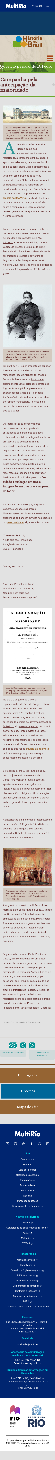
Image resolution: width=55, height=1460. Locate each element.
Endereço (27, 1317)
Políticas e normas (27, 1275)
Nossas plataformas (27, 1216)
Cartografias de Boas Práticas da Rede (27, 1227)
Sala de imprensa (27, 1169)
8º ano (13, 1022)
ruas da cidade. (15, 522)
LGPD (27, 1301)
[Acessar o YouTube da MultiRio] (7, 1143)
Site (27, 1153)
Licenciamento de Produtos (27, 1206)
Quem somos (27, 1159)
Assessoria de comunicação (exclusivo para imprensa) (27, 1353)
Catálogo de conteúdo (27, 1175)
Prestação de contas (27, 1280)
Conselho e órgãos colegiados (27, 1270)
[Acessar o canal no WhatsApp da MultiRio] (39, 1143)
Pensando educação (27, 1201)
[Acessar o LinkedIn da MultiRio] (47, 1143)
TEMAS (27, 1243)
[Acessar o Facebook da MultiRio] (31, 1143)
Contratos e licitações (27, 1291)
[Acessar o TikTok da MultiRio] (23, 1143)
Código (7, 246)
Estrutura (27, 1164)
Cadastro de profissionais (27, 1296)
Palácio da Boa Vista (14, 198)
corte (6, 171)
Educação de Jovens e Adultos (29, 1022)
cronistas (17, 989)
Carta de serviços (27, 1260)
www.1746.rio (31, 1387)
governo (34, 722)
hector (27, 1233)
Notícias (27, 1195)
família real (18, 207)
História (7, 1022)
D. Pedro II (8, 726)
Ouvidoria (27, 1338)
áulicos (14, 166)
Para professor (27, 1180)
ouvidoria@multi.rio (28, 1344)
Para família (27, 1190)
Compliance (27, 1265)
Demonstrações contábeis (27, 1285)
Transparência (27, 1253)
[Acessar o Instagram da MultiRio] (15, 1143)
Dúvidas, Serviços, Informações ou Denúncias (27, 1371)
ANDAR (27, 1222)
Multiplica (27, 1238)
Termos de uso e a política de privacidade (27, 1306)
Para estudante (27, 1185)
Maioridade (37, 379)
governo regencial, (28, 726)
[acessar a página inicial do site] (16, 5)
